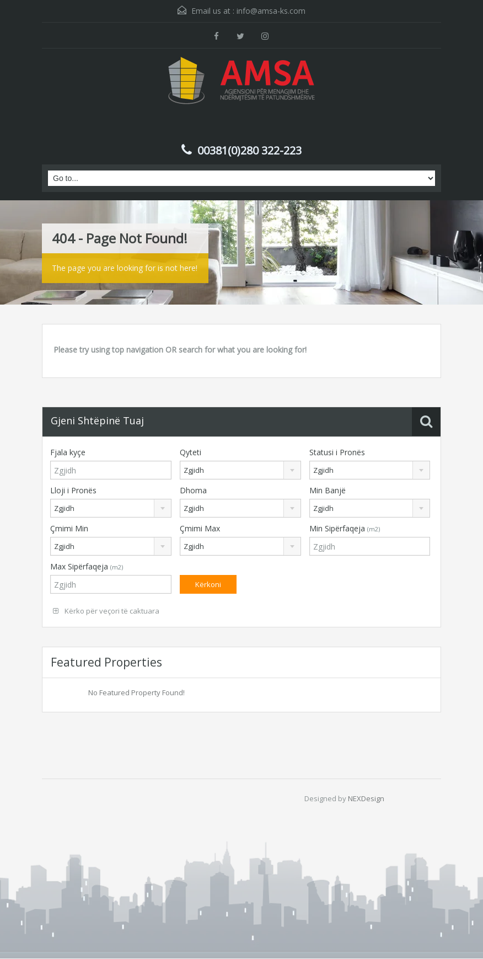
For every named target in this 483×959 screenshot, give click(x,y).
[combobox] (240, 470)
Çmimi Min (69, 528)
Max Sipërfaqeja (86, 566)
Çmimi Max (200, 528)
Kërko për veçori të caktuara (106, 611)
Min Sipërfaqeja (344, 528)
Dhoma (193, 490)
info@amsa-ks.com (271, 11)
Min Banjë (327, 490)
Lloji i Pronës (73, 490)
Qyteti (190, 452)
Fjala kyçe (67, 452)
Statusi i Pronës (337, 452)
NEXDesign (366, 798)
